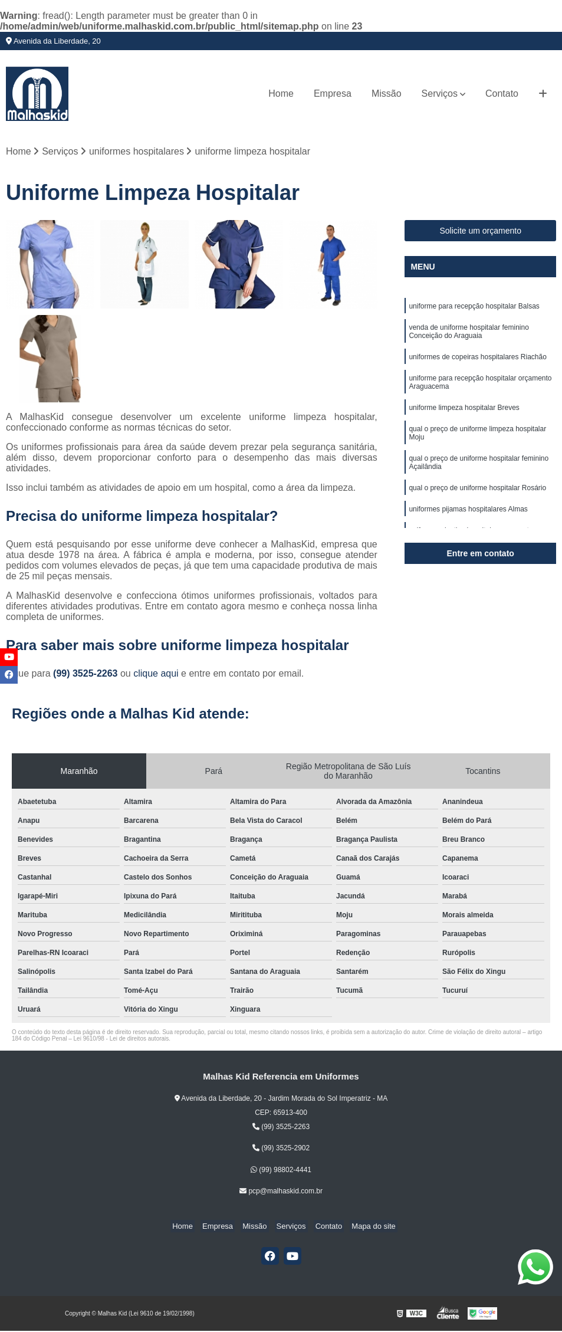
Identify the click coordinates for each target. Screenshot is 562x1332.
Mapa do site (364, 1226)
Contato (501, 93)
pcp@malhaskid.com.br (281, 1191)
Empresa (332, 93)
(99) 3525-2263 (86, 675)
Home (281, 93)
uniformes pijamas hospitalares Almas (468, 520)
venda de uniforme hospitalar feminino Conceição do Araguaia (468, 334)
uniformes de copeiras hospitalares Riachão (477, 361)
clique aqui (156, 675)
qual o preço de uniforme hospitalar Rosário (477, 498)
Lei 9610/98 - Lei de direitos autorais (121, 1039)
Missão (387, 93)
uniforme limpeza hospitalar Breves (464, 414)
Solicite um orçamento (480, 232)
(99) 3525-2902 (281, 1149)
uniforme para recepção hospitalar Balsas (474, 308)
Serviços (440, 93)
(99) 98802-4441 (281, 1170)
